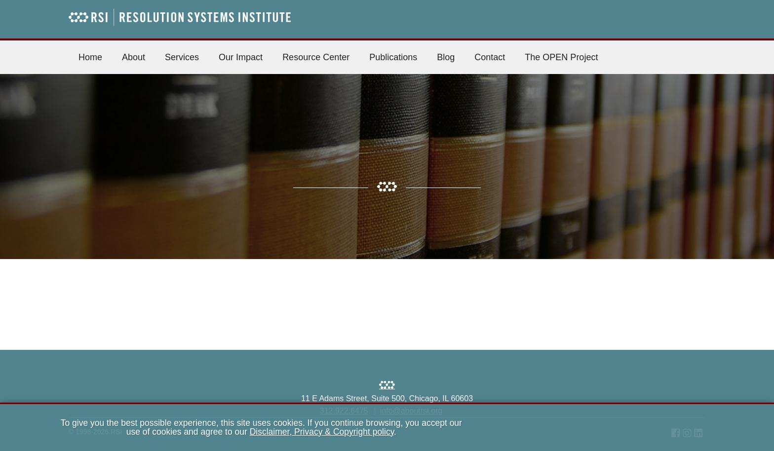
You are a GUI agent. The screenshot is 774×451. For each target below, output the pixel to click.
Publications (393, 57)
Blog (446, 57)
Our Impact (241, 57)
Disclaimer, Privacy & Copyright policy (322, 432)
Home (90, 57)
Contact (489, 57)
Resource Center (315, 57)
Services (182, 57)
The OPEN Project (561, 57)
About (133, 57)
